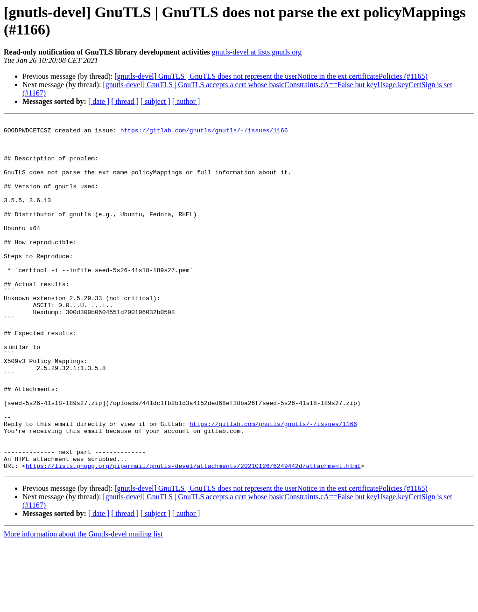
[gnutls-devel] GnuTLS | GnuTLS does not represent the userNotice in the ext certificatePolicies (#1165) (270, 76)
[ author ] (186, 101)
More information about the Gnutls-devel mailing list (83, 604)
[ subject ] (155, 101)
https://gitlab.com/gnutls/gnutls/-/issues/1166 (204, 133)
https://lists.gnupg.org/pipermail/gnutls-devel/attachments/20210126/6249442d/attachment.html (193, 535)
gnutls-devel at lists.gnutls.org (257, 52)
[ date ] (98, 101)
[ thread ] (125, 101)
